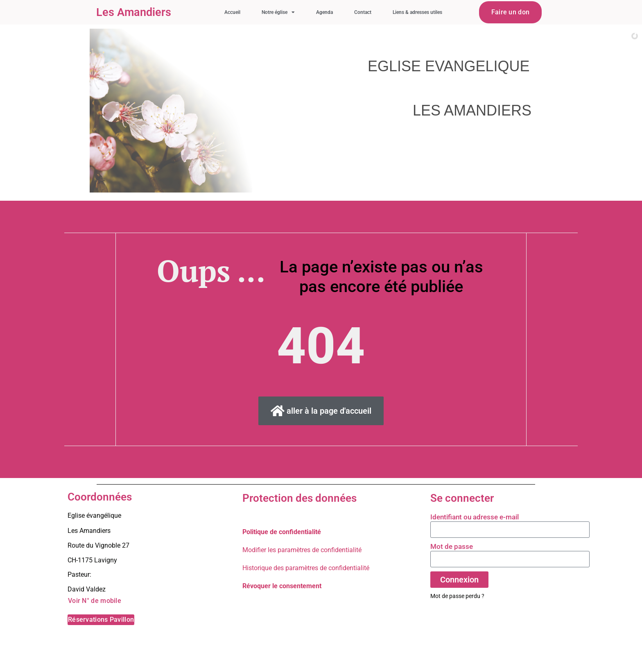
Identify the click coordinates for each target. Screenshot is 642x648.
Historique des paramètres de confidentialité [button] (305, 568)
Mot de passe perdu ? (457, 596)
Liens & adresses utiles (417, 12)
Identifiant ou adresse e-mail (474, 517)
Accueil (232, 12)
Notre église (278, 12)
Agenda (324, 12)
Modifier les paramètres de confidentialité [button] (302, 550)
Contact (362, 12)
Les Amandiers (133, 12)
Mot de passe (451, 546)
